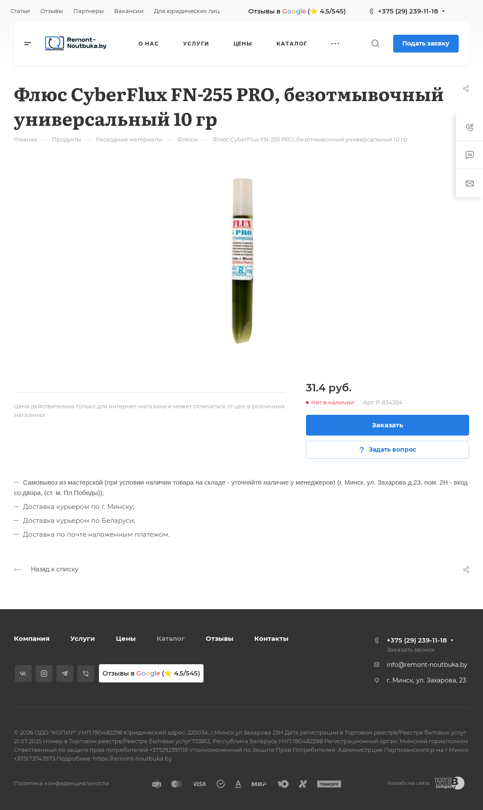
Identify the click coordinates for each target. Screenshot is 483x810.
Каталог (171, 638)
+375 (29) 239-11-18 (408, 11)
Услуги (82, 638)
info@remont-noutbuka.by (427, 665)
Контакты (271, 638)
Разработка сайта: (409, 783)
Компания (31, 638)
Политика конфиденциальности (61, 783)
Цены (126, 638)
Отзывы (219, 638)
